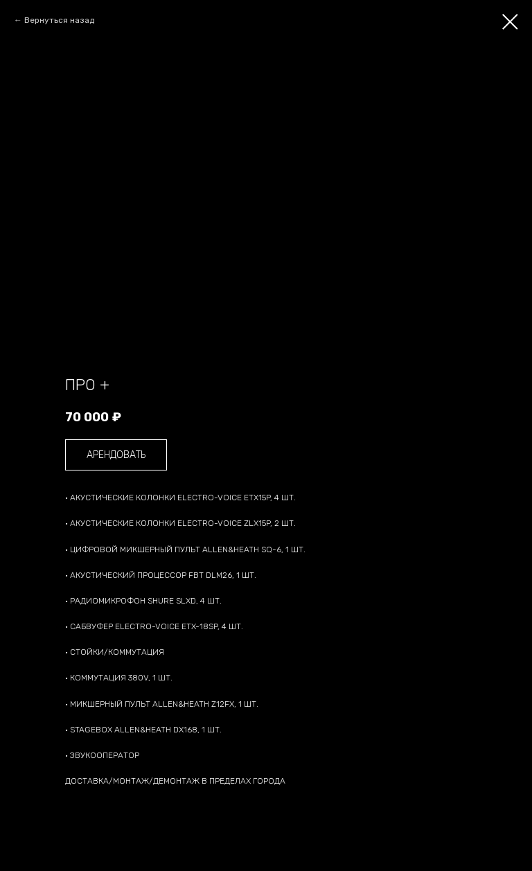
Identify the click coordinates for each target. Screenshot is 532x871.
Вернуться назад (59, 20)
